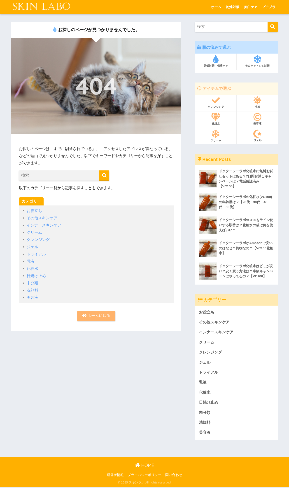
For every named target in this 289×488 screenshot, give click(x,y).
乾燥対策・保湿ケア (216, 61)
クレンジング (38, 239)
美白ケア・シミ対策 (257, 61)
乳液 (30, 260)
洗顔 (257, 102)
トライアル (36, 253)
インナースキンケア (44, 225)
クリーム (34, 232)
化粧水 (32, 267)
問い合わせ (173, 476)
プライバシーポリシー (144, 476)
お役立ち (34, 211)
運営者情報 (115, 476)
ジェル (32, 246)
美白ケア (250, 7)
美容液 (32, 296)
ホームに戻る (96, 314)
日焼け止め (36, 274)
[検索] (104, 175)
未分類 (32, 282)
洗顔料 (32, 289)
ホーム (216, 7)
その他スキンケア (42, 218)
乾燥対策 (232, 7)
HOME (144, 466)
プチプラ (268, 7)
